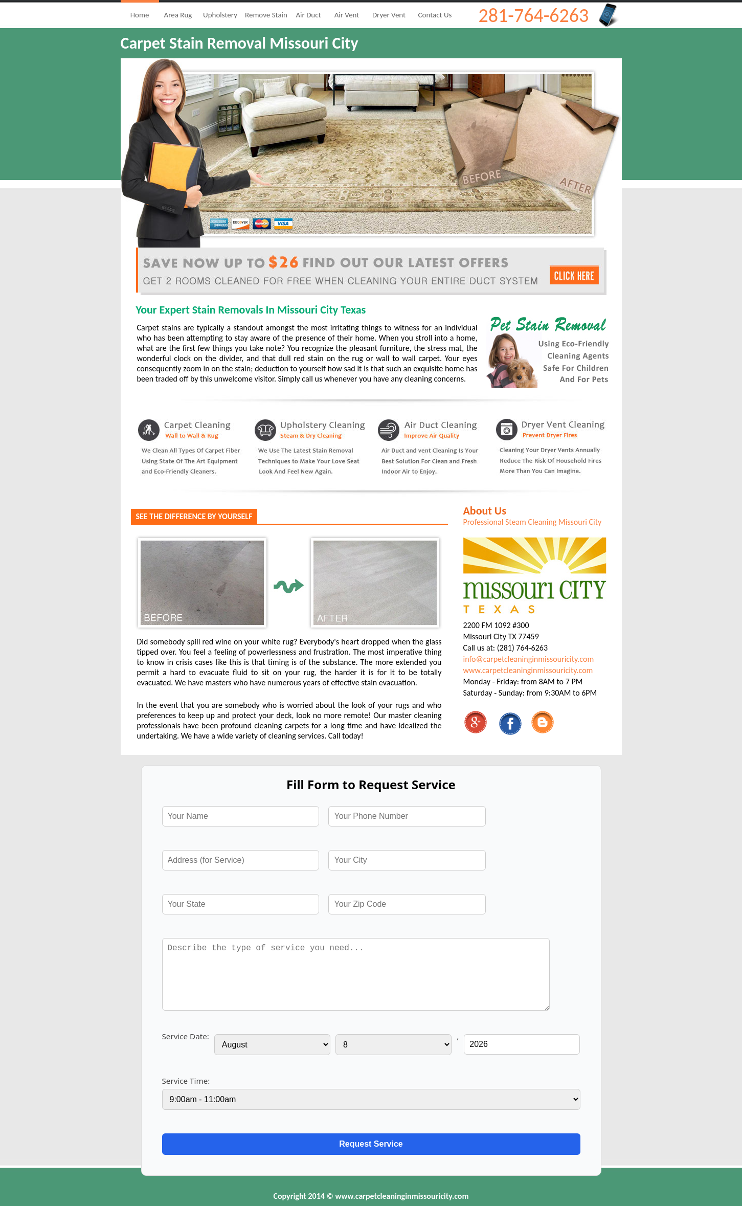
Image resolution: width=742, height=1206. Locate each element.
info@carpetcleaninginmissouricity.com (528, 659)
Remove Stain (266, 14)
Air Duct (308, 14)
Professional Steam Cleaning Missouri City (532, 522)
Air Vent (346, 14)
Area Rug (178, 14)
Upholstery (220, 14)
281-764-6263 (534, 15)
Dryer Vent (389, 14)
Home (139, 14)
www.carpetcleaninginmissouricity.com (528, 670)
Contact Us (435, 14)
